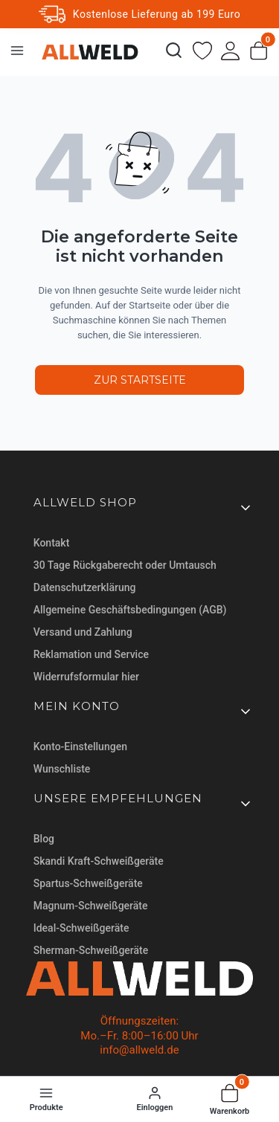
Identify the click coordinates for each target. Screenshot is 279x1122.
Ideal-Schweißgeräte (81, 928)
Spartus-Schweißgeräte (88, 883)
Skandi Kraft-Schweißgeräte (98, 861)
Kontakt (51, 543)
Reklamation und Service (91, 654)
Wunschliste (62, 769)
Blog (43, 839)
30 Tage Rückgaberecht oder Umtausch (125, 565)
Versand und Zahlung (82, 632)
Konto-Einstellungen (80, 746)
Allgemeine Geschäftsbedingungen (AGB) (130, 610)
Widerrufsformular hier (86, 677)
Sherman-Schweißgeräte (90, 950)
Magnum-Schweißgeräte (90, 906)
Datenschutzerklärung (84, 587)
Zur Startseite (140, 380)
